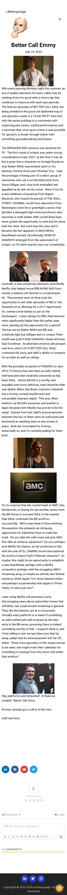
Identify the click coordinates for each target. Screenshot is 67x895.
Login (60, 814)
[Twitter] (32, 878)
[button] (5, 769)
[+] (46, 836)
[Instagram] (41, 878)
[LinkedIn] (24, 878)
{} (41, 836)
